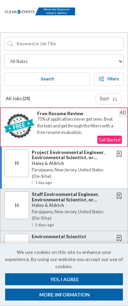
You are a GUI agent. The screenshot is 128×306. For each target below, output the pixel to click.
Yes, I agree (64, 279)
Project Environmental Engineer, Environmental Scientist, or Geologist (68, 157)
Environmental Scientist (59, 236)
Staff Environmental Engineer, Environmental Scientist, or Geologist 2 (65, 199)
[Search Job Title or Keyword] (69, 43)
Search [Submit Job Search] (47, 79)
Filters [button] (109, 79)
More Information (64, 294)
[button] (122, 16)
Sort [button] (109, 99)
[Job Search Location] (64, 61)
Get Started (109, 139)
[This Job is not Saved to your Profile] (120, 154)
